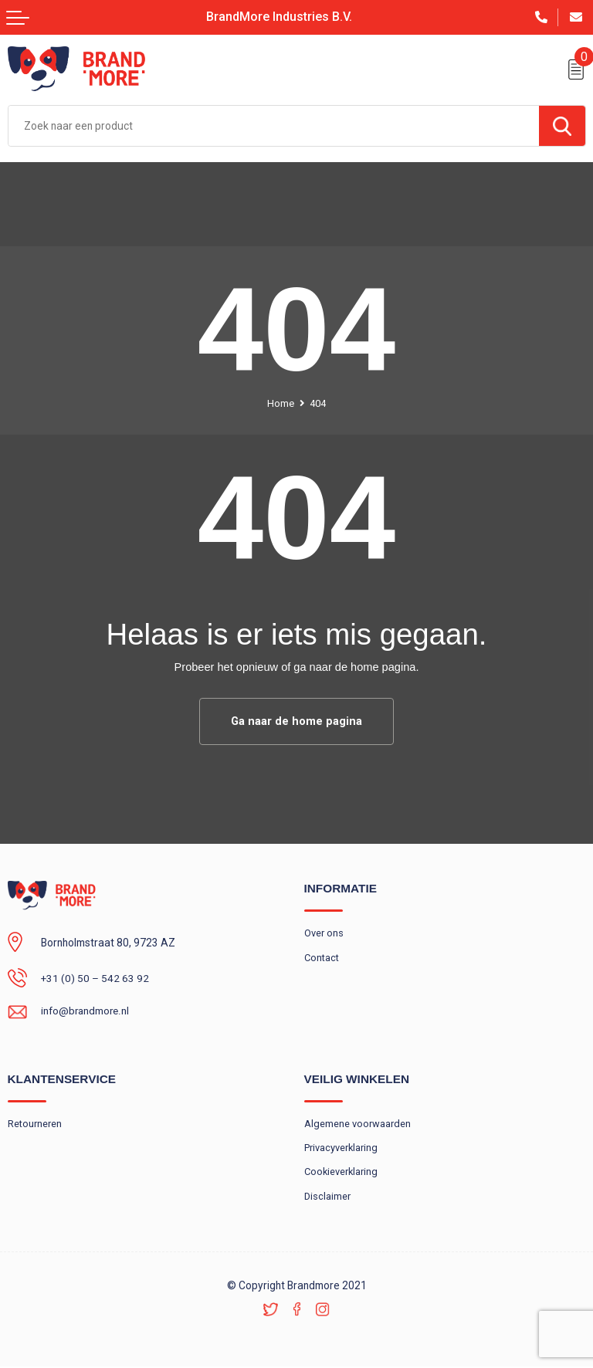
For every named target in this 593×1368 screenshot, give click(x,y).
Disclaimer (327, 1197)
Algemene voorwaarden (357, 1123)
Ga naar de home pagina (296, 721)
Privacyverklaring (341, 1148)
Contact (322, 957)
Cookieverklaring (342, 1172)
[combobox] (273, 126)
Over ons (324, 933)
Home (280, 403)
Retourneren (35, 1123)
